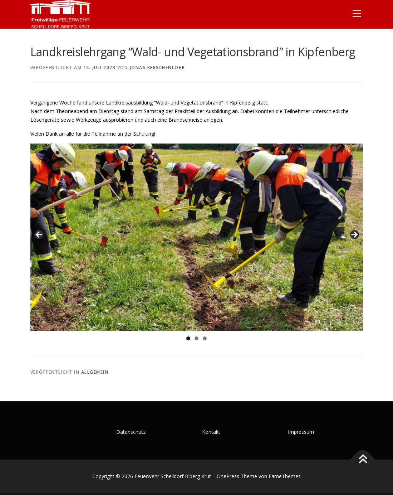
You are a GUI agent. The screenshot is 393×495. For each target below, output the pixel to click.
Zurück (39, 235)
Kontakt (211, 431)
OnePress (228, 476)
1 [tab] (188, 338)
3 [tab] (205, 338)
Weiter (354, 235)
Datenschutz (131, 431)
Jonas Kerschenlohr (157, 67)
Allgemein (95, 372)
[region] (196, 237)
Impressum (301, 431)
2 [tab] (196, 338)
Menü (356, 13)
